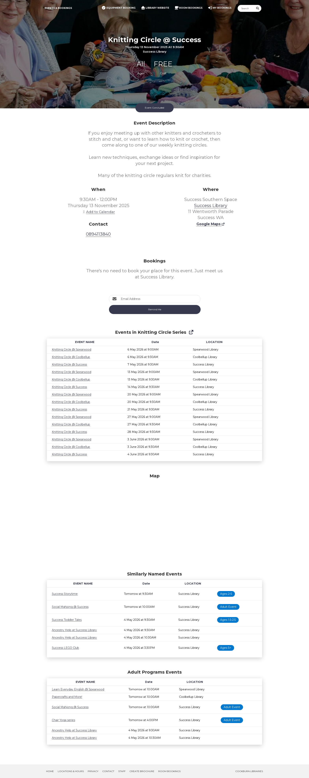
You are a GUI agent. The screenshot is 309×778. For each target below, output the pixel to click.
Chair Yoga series (63, 720)
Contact (108, 771)
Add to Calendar (98, 212)
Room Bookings (169, 771)
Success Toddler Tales (67, 620)
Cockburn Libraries (249, 771)
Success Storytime (65, 594)
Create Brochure (141, 771)
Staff (122, 771)
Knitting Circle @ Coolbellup (71, 357)
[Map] (154, 521)
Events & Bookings (58, 8)
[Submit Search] (258, 8)
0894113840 (98, 234)
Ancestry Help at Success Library (74, 630)
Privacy (93, 771)
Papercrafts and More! (67, 697)
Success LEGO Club (65, 648)
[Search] (246, 8)
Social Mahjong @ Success (70, 607)
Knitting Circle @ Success (69, 364)
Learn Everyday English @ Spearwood (78, 689)
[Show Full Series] (191, 332)
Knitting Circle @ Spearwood (71, 349)
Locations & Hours (71, 771)
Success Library (210, 205)
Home (50, 771)
